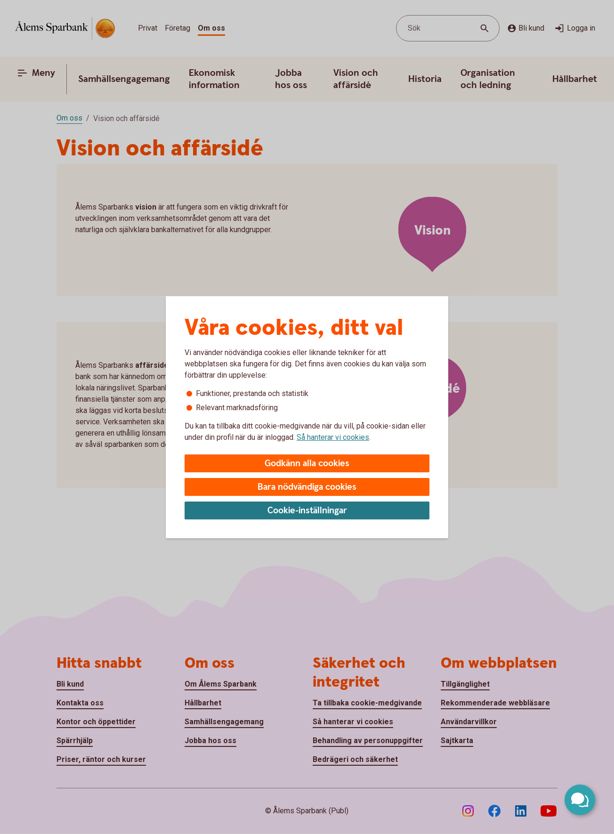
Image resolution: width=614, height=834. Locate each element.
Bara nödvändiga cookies (307, 487)
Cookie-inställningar (307, 511)
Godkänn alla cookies (307, 464)
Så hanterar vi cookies (333, 437)
